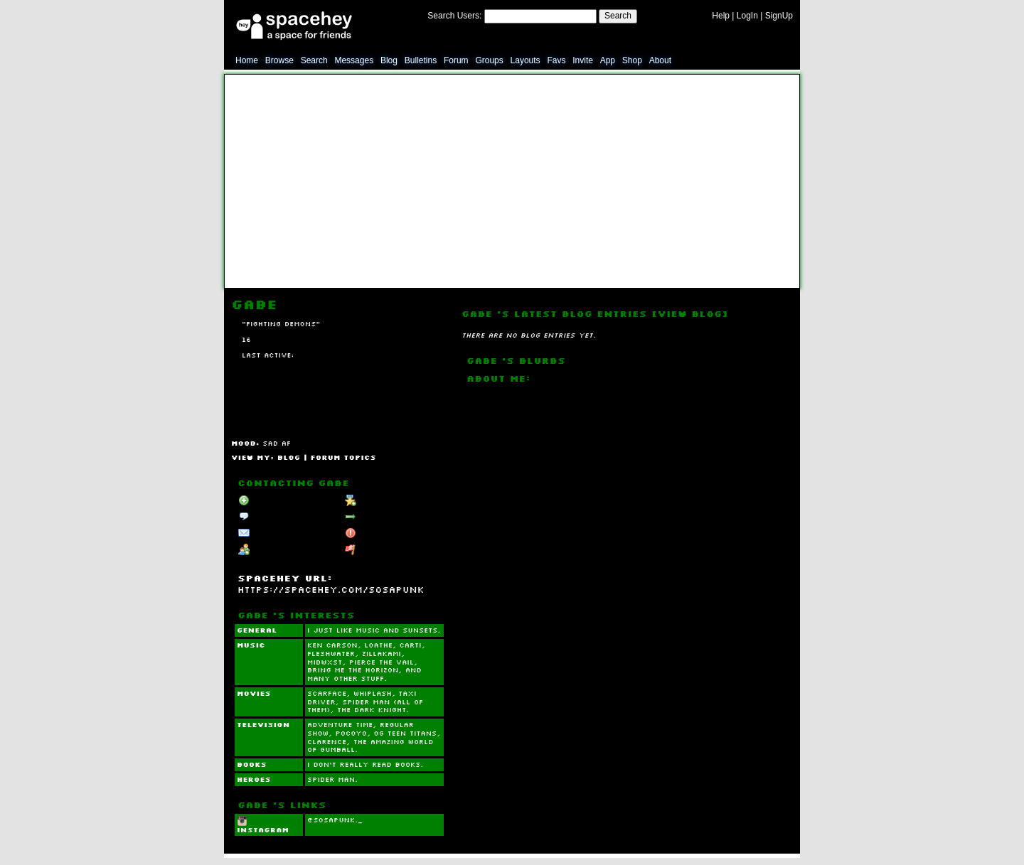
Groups (489, 60)
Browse (279, 60)
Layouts (525, 60)
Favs (556, 60)
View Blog (689, 313)
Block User (372, 534)
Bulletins (421, 60)
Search (617, 16)
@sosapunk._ (335, 819)
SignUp (779, 16)
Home (246, 60)
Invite (582, 60)
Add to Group (270, 550)
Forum (456, 60)
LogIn (747, 16)
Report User (374, 550)
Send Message (272, 517)
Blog (389, 60)
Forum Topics (343, 457)
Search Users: (454, 16)
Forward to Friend (385, 517)
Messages (353, 60)
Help (721, 16)
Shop (632, 60)
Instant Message (276, 534)
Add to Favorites (383, 500)
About (660, 60)
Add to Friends (273, 500)
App (607, 60)
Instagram (263, 825)
